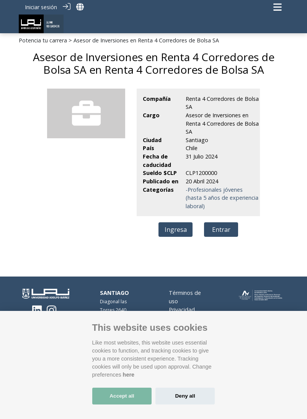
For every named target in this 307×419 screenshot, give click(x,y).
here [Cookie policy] (128, 375)
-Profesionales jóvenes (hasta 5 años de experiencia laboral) (222, 198)
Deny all (185, 396)
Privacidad (182, 309)
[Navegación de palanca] (277, 7)
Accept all (121, 396)
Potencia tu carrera (43, 40)
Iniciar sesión (41, 7)
